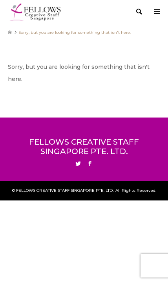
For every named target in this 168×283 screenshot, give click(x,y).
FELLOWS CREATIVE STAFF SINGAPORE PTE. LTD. (84, 146)
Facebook (90, 163)
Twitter (78, 163)
